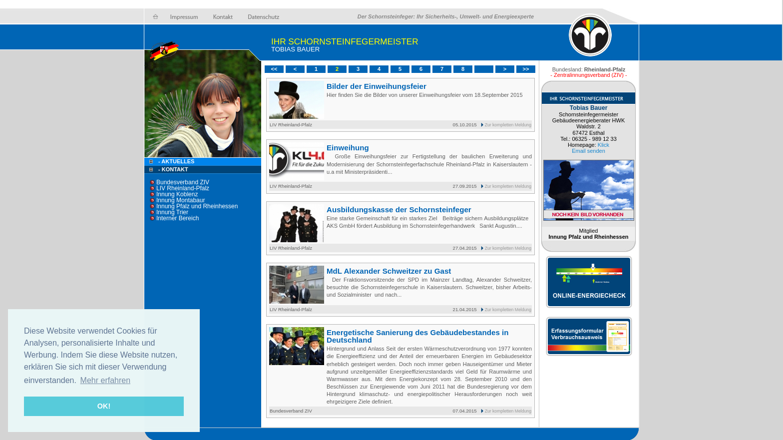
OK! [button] (103, 406)
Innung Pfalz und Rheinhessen (197, 206)
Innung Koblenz (177, 194)
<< (274, 69)
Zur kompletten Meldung (508, 124)
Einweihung (348, 147)
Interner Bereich (177, 218)
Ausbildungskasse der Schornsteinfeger (399, 209)
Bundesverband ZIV (182, 182)
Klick (603, 145)
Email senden (588, 151)
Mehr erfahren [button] (105, 380)
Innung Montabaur (180, 200)
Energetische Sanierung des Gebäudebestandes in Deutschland (417, 336)
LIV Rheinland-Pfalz (182, 188)
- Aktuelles (175, 161)
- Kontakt (172, 169)
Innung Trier (172, 212)
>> (526, 69)
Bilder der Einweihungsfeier (376, 86)
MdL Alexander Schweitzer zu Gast (389, 271)
